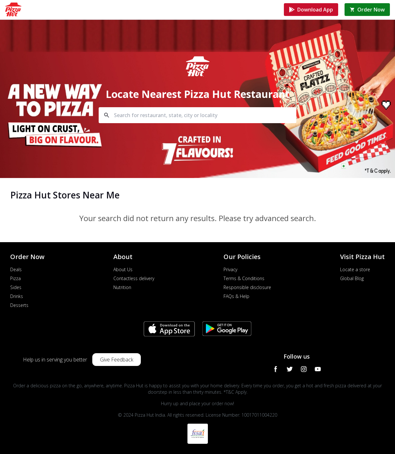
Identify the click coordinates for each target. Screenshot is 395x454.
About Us (123, 269)
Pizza (15, 278)
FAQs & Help (236, 296)
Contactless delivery (133, 278)
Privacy (230, 269)
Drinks (16, 296)
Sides (15, 287)
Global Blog (352, 278)
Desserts (19, 305)
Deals (16, 269)
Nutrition (122, 287)
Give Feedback (116, 359)
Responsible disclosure (247, 287)
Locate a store (355, 269)
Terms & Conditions (244, 278)
